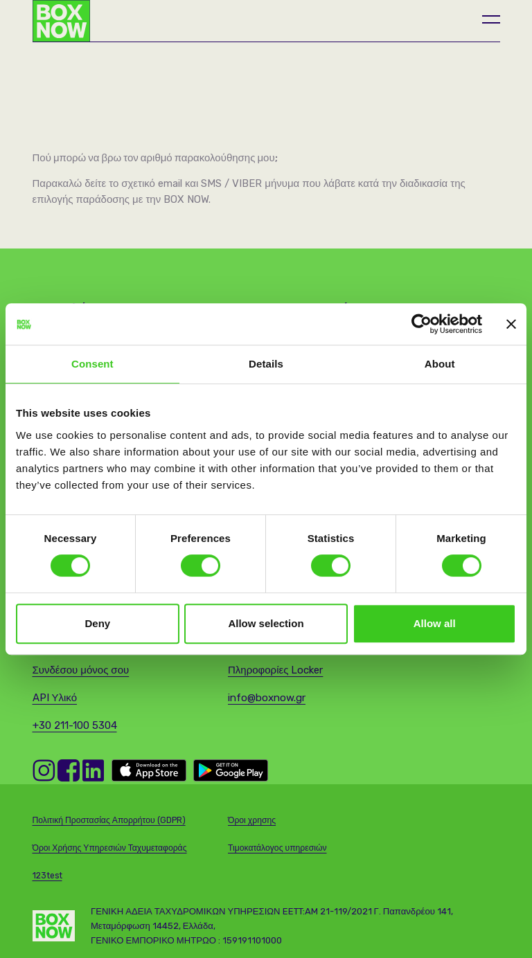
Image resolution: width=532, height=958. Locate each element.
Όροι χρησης (252, 820)
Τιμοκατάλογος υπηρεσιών (277, 848)
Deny (97, 623)
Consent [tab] (92, 364)
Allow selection (265, 623)
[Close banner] (511, 324)
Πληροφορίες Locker (275, 670)
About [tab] (440, 364)
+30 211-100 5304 (75, 725)
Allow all (435, 623)
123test (47, 875)
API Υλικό (55, 698)
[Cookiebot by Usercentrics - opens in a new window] (421, 324)
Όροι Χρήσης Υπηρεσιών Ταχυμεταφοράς (110, 848)
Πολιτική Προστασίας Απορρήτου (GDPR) (109, 820)
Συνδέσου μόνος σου (81, 670)
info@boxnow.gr (266, 698)
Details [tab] (266, 364)
